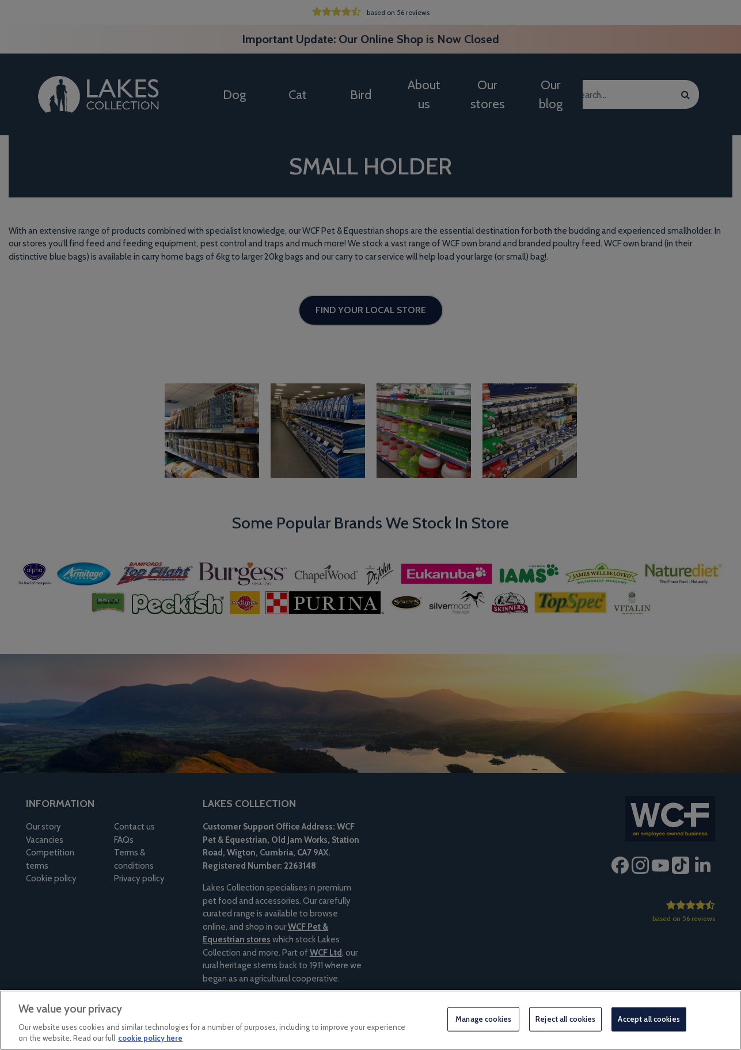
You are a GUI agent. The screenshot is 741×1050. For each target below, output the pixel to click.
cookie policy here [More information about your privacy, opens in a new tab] (150, 1038)
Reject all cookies (565, 1019)
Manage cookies (483, 1019)
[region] (370, 1020)
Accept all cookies (648, 1019)
